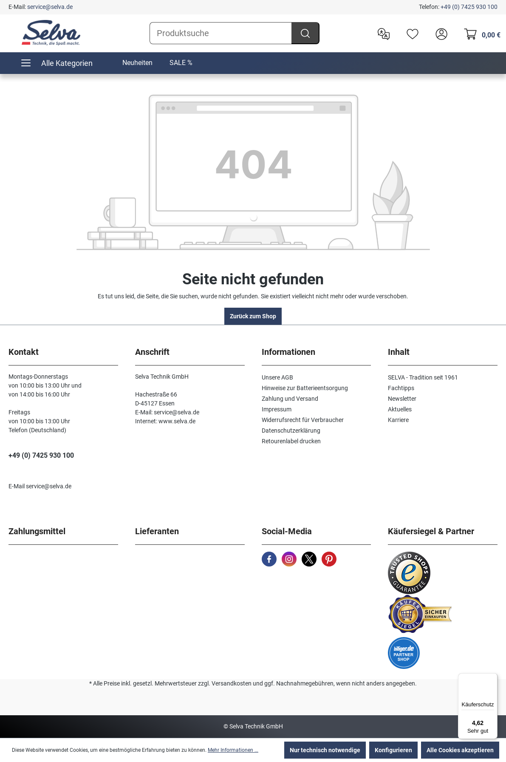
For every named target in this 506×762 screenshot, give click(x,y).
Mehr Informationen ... (233, 750)
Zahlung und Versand (290, 398)
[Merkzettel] (410, 33)
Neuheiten (137, 63)
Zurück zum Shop (253, 316)
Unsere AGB (277, 377)
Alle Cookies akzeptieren (460, 750)
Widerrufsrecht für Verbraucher (303, 419)
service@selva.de (50, 6)
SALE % (181, 63)
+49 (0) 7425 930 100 (469, 6)
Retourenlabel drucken (291, 441)
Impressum (276, 409)
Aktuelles (400, 409)
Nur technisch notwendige (325, 750)
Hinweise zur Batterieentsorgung (305, 388)
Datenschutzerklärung (291, 430)
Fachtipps (401, 388)
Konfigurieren (393, 750)
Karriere (398, 419)
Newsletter (402, 398)
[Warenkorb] (480, 33)
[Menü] (492, 678)
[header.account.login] (439, 33)
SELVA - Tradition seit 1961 (423, 377)
